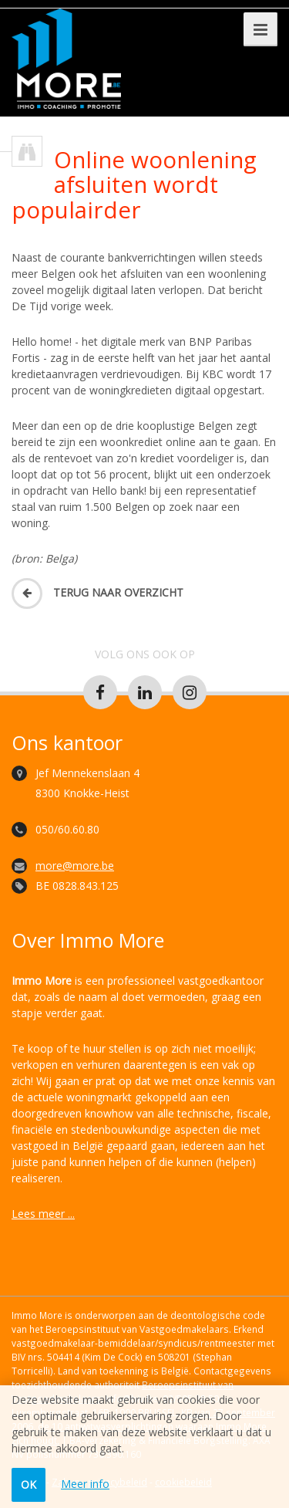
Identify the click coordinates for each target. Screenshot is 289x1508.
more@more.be (74, 865)
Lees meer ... (43, 1213)
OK (28, 1484)
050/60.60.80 (67, 829)
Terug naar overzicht (97, 592)
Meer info (85, 1484)
